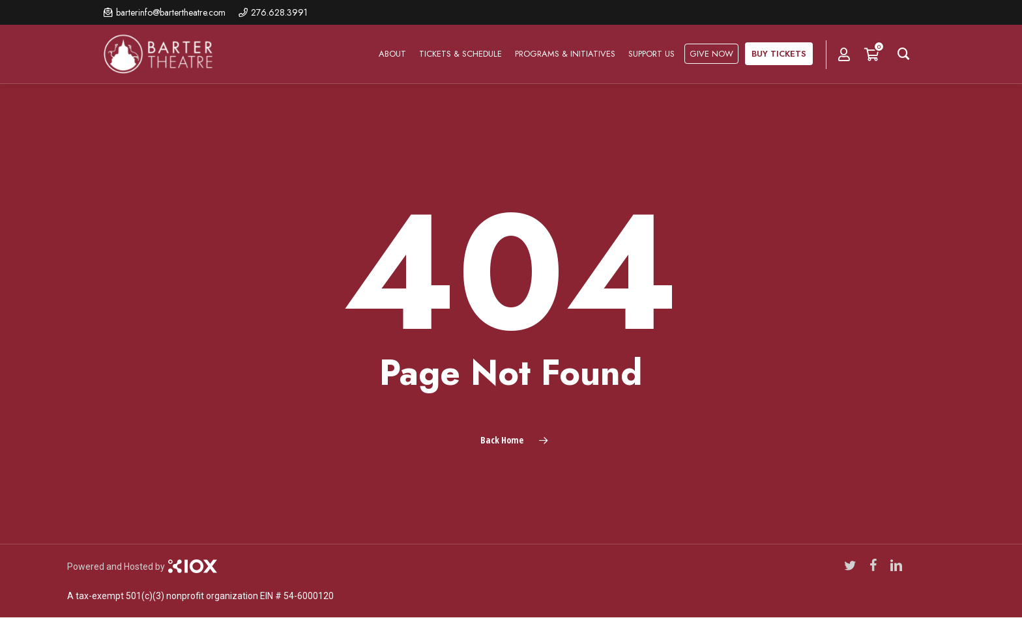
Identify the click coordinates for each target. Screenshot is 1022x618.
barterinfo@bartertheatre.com (171, 12)
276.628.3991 (279, 12)
